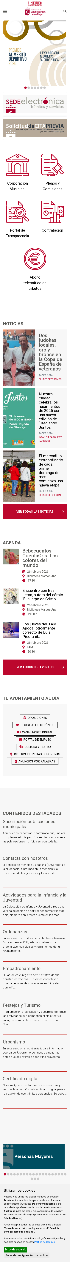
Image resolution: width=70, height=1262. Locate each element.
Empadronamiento (22, 968)
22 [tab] (35, 1179)
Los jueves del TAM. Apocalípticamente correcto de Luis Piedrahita (40, 630)
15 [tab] (49, 1174)
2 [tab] (28, 88)
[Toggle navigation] (5, 11)
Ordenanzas (15, 931)
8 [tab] (27, 1174)
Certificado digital (20, 1078)
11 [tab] (36, 1174)
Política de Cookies (44, 1242)
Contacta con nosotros (25, 858)
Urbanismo (14, 1042)
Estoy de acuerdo (15, 1249)
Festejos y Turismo (22, 1005)
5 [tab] (38, 88)
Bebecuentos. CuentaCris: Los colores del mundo (40, 558)
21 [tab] (32, 1179)
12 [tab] (40, 1174)
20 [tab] (65, 1174)
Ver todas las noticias (35, 511)
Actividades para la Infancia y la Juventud (34, 898)
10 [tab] (33, 1174)
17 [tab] (56, 1174)
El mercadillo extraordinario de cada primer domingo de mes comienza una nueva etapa (51, 470)
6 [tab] (41, 88)
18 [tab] (59, 1174)
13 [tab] (43, 1174)
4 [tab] (35, 88)
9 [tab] (30, 1174)
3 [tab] (32, 88)
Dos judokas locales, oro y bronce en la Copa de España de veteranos (50, 352)
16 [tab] (52, 1174)
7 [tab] (44, 88)
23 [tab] (38, 1179)
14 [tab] (46, 1174)
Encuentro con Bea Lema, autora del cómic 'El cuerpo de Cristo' (42, 594)
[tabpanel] (34, 53)
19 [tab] (62, 1174)
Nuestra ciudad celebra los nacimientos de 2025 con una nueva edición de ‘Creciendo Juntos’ (49, 411)
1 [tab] (25, 88)
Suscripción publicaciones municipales (29, 824)
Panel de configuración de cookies (27, 1255)
